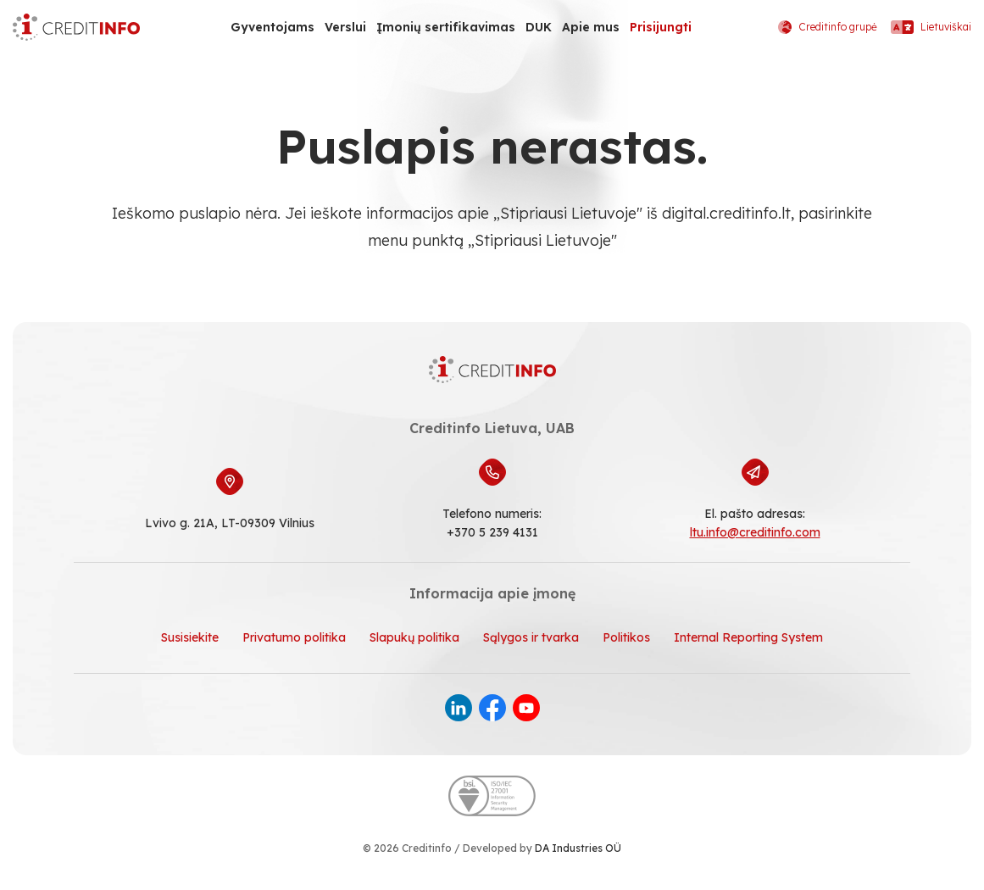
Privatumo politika (294, 637)
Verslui (345, 27)
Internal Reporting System (748, 637)
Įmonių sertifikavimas (445, 27)
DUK (538, 27)
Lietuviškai (931, 27)
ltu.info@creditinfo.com (755, 532)
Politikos (626, 637)
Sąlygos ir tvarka (531, 637)
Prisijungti (661, 27)
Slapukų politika (414, 637)
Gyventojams (272, 27)
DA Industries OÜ (578, 848)
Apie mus (591, 27)
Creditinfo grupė (827, 27)
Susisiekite (190, 637)
